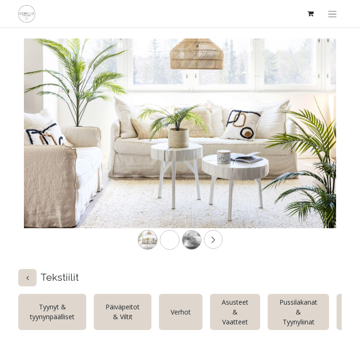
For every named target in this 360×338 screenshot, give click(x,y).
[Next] (312, 148)
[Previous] (47, 148)
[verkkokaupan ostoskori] (310, 13)
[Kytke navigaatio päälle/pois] (332, 13)
